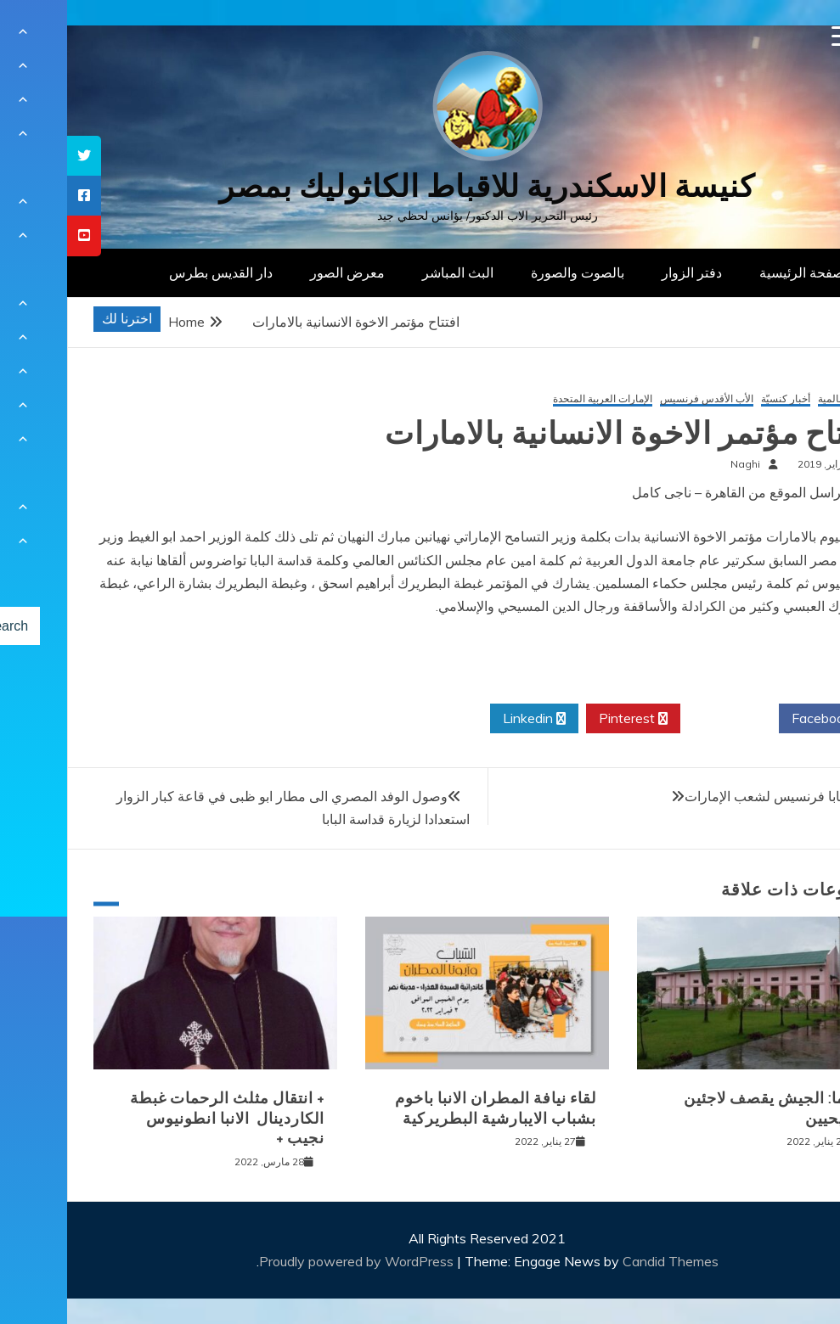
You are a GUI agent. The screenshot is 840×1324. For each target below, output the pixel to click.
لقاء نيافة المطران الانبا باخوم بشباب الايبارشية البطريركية (428, 1108)
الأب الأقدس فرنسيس (639, 399)
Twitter (662, 718)
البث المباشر (390, 272)
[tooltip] (17, 156)
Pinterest (566, 718)
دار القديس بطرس (154, 272)
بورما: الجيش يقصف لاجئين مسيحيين (709, 1108)
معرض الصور (280, 272)
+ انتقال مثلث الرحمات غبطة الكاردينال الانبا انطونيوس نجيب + (160, 1118)
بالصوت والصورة (510, 272)
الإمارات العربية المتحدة (535, 399)
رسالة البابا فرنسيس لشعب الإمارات (719, 796)
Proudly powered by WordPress (291, 1261)
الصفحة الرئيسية (738, 272)
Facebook (760, 718)
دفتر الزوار (625, 272)
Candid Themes (603, 1261)
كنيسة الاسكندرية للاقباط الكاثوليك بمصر (420, 186)
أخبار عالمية (776, 399)
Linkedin (467, 718)
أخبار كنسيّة (718, 399)
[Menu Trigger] (775, 36)
